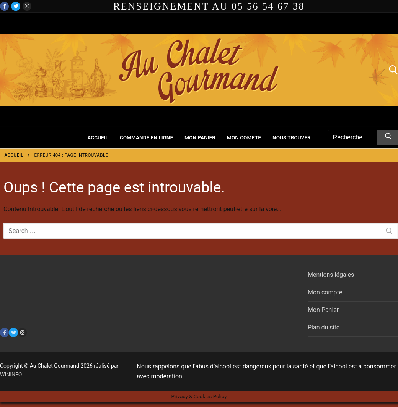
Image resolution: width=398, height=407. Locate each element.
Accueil (14, 155)
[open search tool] (393, 69)
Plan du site (323, 327)
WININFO (11, 374)
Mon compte (325, 292)
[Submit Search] (387, 138)
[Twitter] (15, 6)
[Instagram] (27, 6)
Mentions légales (331, 274)
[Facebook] (4, 6)
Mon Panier (323, 309)
